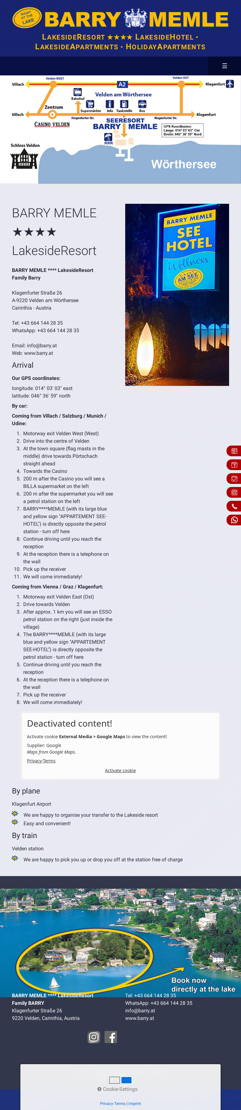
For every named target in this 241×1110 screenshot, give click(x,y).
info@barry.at (42, 346)
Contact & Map (109, 1072)
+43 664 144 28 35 (42, 323)
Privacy (138, 1072)
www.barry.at (38, 353)
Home (81, 1072)
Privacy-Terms (41, 761)
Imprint (158, 1072)
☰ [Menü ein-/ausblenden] (225, 66)
